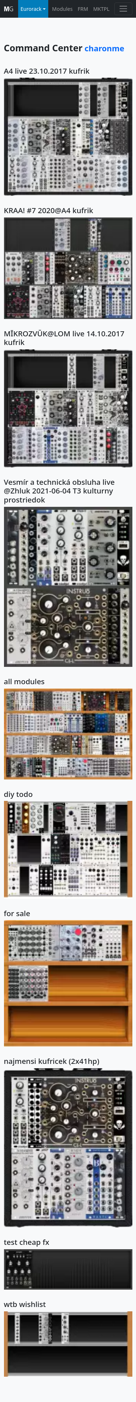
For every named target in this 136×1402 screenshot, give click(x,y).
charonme (104, 48)
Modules (62, 8)
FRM (83, 8)
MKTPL (101, 8)
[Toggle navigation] (123, 9)
